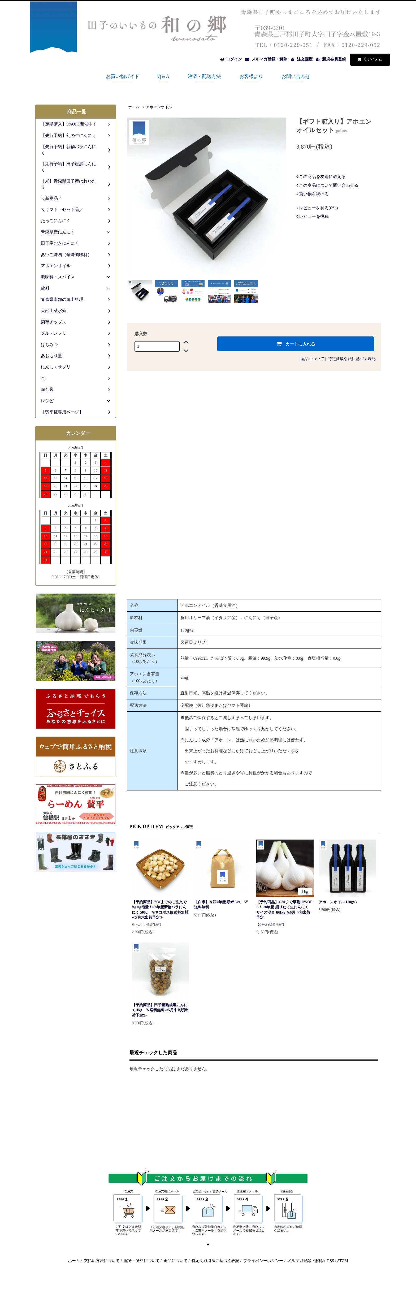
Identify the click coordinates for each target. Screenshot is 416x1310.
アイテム (369, 59)
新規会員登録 (334, 59)
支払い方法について (102, 1261)
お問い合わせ (295, 76)
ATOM (342, 1261)
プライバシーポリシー (263, 1261)
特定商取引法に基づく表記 (352, 359)
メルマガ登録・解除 (269, 59)
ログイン (234, 59)
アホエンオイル (159, 107)
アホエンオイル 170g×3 (338, 902)
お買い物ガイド (122, 76)
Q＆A (163, 76)
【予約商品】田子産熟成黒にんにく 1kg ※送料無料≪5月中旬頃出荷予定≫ (160, 1010)
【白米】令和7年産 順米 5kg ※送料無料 (221, 904)
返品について (312, 359)
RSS (330, 1261)
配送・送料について (142, 1261)
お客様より (251, 76)
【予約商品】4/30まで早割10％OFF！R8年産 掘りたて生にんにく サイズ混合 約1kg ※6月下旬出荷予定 (284, 909)
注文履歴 (305, 59)
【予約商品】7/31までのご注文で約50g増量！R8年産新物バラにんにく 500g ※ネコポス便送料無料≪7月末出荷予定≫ (160, 909)
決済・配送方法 (204, 76)
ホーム (133, 107)
